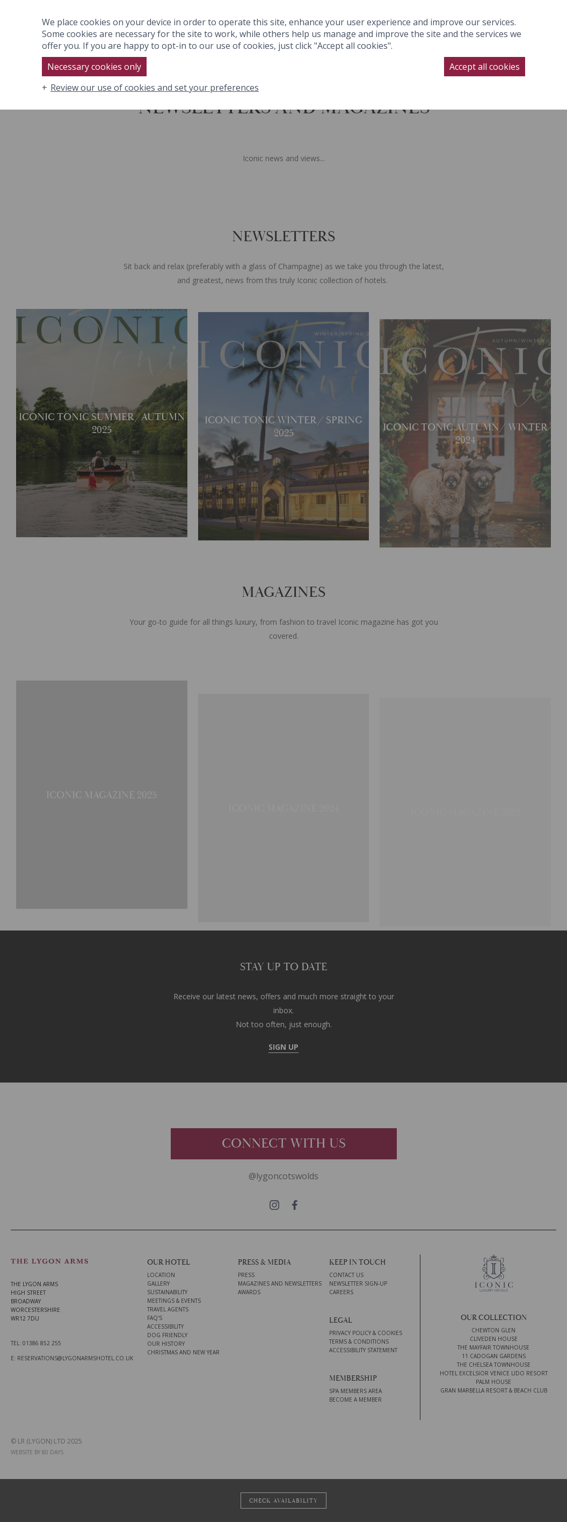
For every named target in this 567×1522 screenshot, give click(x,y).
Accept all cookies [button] (484, 67)
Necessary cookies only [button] (94, 67)
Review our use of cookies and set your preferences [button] (154, 87)
